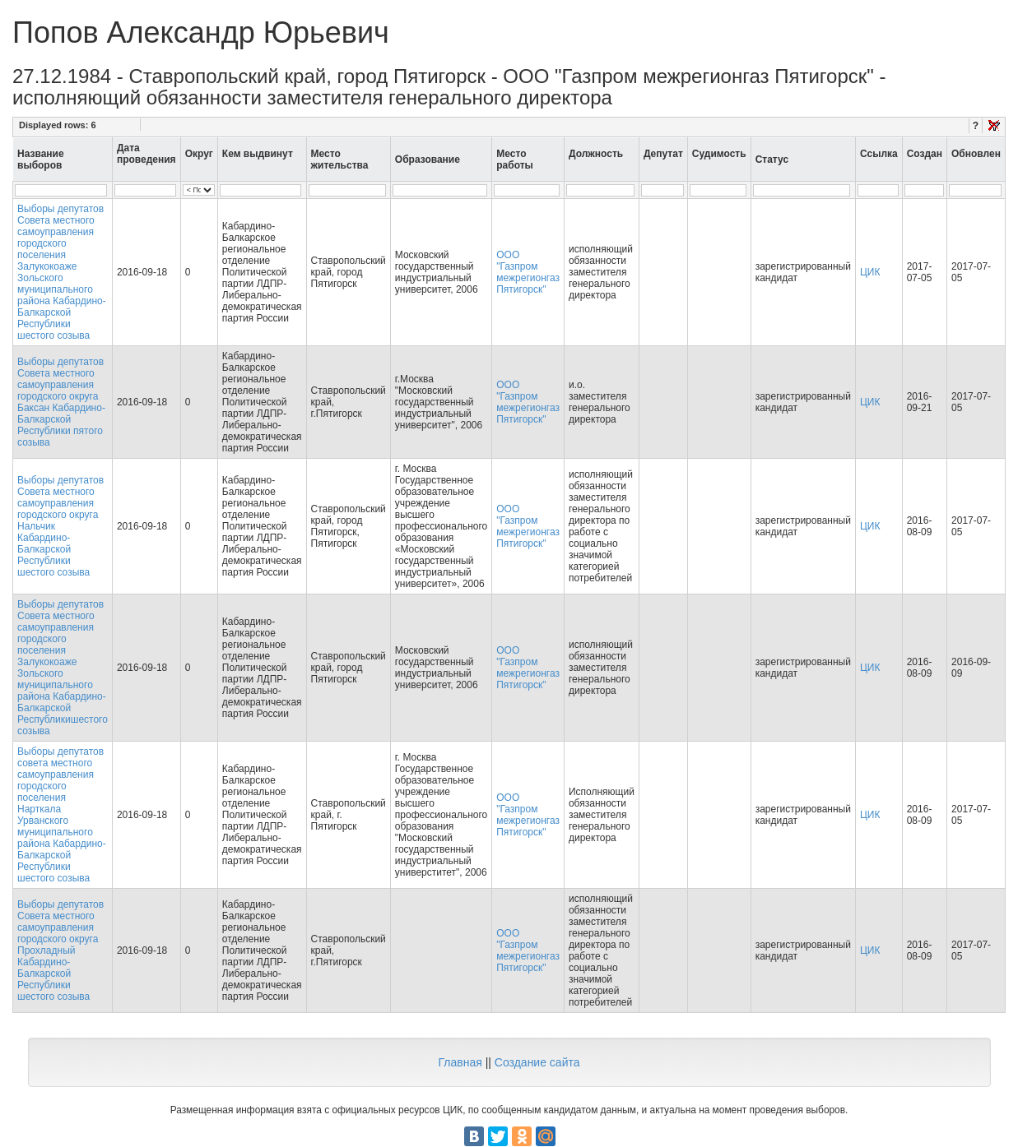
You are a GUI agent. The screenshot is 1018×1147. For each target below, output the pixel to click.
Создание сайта (537, 1062)
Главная (459, 1062)
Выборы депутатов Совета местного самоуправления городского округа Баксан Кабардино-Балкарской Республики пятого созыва (61, 402)
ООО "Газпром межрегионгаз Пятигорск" (528, 272)
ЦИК (870, 272)
